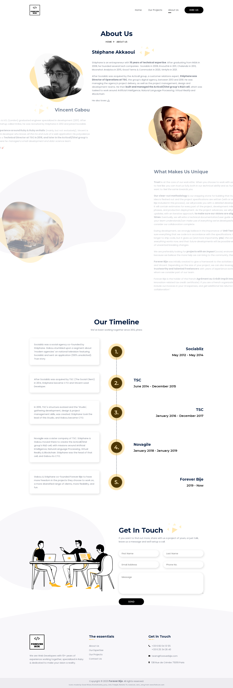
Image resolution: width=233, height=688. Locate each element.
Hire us (194, 10)
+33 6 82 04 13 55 (161, 645)
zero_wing (140, 685)
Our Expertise (96, 650)
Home (138, 10)
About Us (173, 10)
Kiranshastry (97, 685)
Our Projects (155, 10)
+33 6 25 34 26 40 (161, 649)
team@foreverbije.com (165, 655)
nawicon (131, 685)
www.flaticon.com (157, 685)
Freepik (115, 685)
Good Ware (86, 685)
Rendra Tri (123, 685)
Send (131, 601)
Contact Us (95, 658)
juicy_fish (107, 685)
